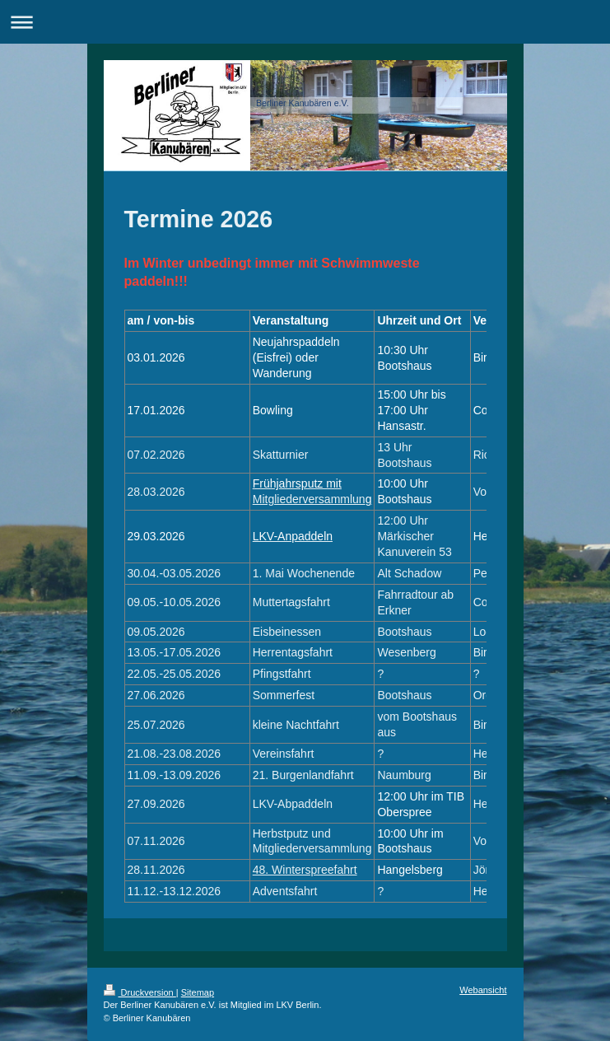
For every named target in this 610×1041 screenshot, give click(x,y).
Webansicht (482, 990)
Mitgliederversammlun (309, 499)
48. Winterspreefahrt (305, 869)
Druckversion (140, 992)
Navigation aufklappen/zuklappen (305, 22)
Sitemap (197, 992)
